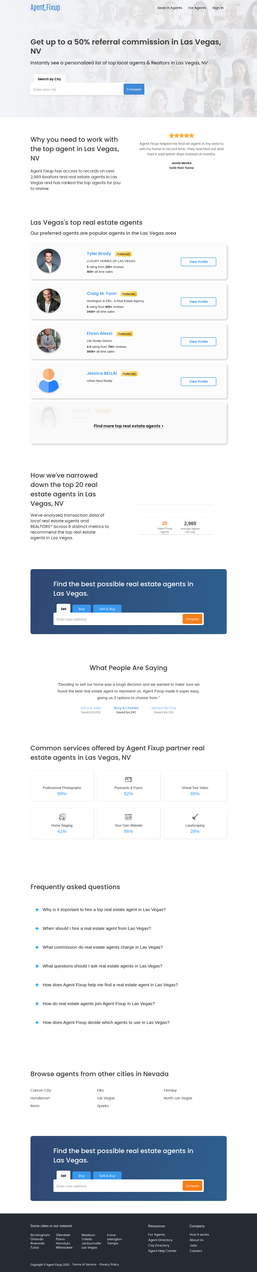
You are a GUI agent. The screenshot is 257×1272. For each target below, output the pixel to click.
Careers (196, 1251)
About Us (197, 1240)
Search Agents (170, 8)
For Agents (197, 8)
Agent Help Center (162, 1251)
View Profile (198, 262)
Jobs (193, 1245)
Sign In (218, 8)
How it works (199, 1234)
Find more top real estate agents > (128, 429)
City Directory (158, 1245)
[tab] (49, 78)
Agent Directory (160, 1240)
